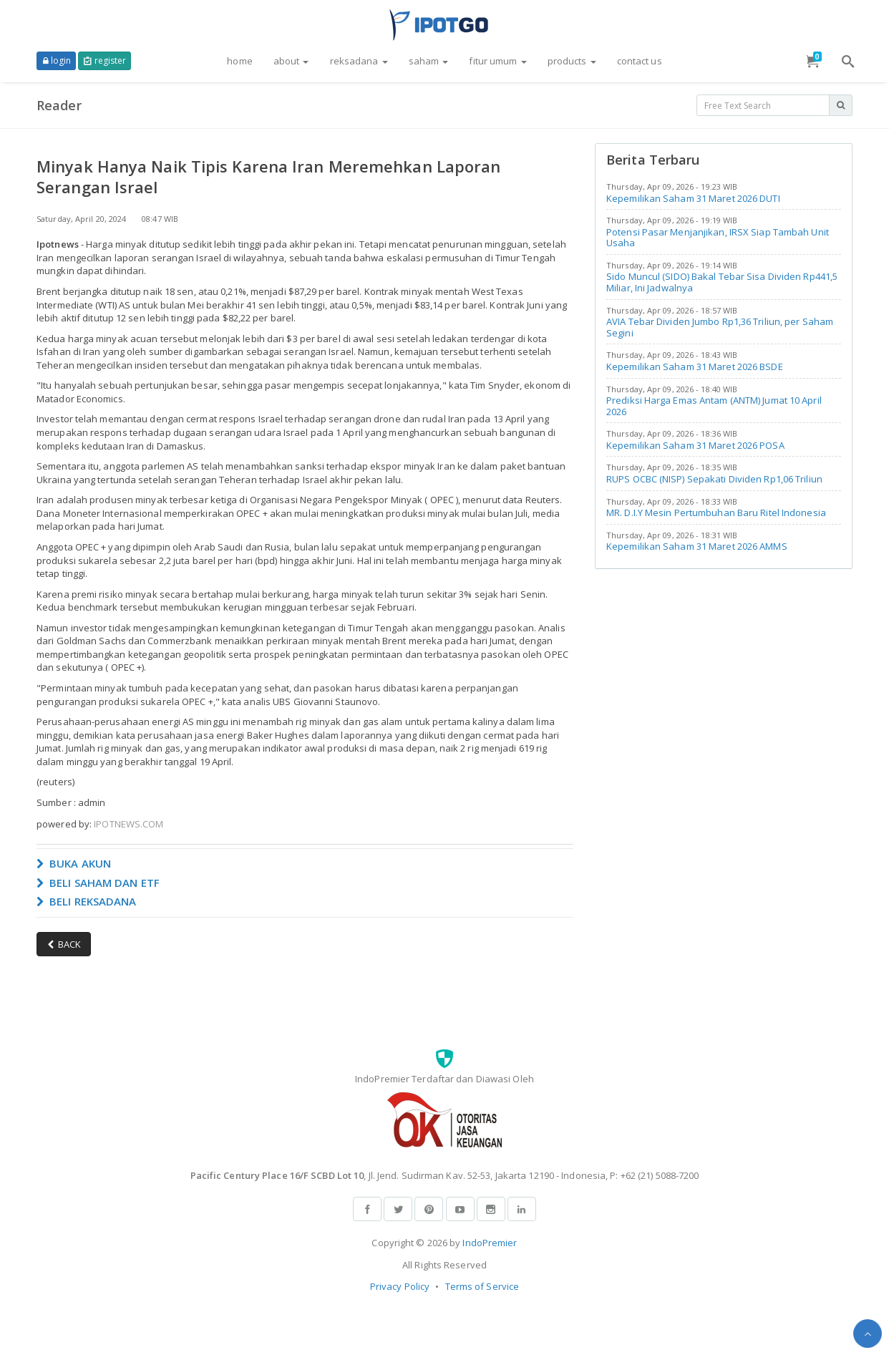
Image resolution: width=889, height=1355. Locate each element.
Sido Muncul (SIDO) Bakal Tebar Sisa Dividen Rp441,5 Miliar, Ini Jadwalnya (721, 282)
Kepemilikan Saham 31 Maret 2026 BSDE (694, 366)
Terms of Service (482, 1286)
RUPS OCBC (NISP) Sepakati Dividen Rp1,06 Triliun (714, 478)
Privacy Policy (399, 1286)
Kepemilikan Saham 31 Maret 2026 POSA (695, 445)
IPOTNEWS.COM (128, 823)
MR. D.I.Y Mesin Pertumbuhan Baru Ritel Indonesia (716, 512)
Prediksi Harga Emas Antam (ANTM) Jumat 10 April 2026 (714, 406)
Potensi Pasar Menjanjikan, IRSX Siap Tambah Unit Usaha (717, 237)
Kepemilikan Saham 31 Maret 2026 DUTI (693, 198)
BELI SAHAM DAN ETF (98, 882)
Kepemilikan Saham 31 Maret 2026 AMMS (696, 546)
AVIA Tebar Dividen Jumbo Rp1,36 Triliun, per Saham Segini (719, 327)
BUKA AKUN (74, 863)
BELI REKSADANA (87, 901)
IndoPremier (489, 1242)
